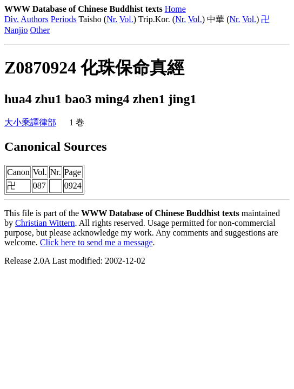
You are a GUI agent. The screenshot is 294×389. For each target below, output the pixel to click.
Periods (64, 19)
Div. (11, 19)
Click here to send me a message (96, 242)
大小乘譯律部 (30, 122)
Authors (35, 19)
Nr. (111, 19)
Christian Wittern (45, 222)
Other (40, 30)
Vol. (126, 19)
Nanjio (16, 30)
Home (175, 9)
